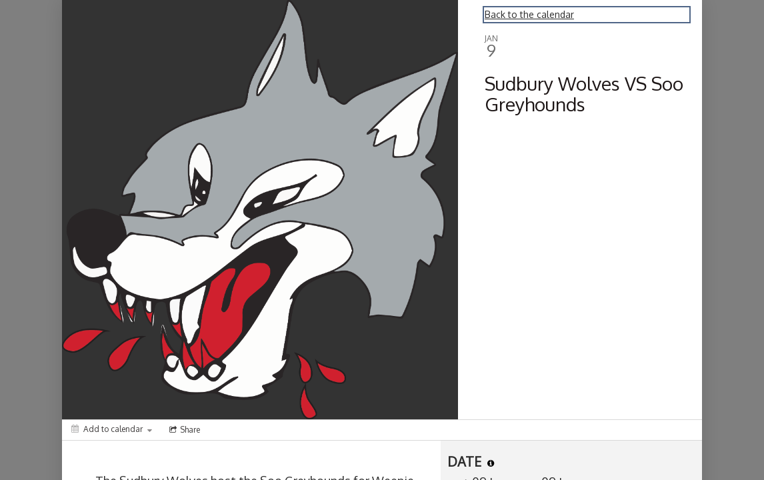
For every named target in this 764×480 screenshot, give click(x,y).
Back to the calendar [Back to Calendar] (529, 14)
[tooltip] (490, 463)
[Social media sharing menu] (183, 430)
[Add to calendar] (111, 429)
